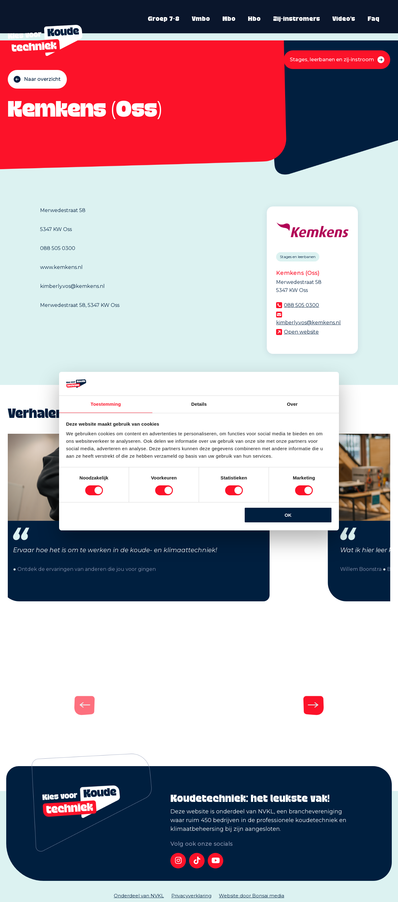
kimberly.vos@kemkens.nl (308, 323)
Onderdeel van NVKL (139, 896)
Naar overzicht (42, 79)
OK (288, 515)
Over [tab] (292, 403)
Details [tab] (199, 403)
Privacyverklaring (191, 896)
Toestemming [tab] (105, 403)
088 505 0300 (301, 305)
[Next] (216, 702)
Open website (301, 332)
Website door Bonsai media (251, 896)
